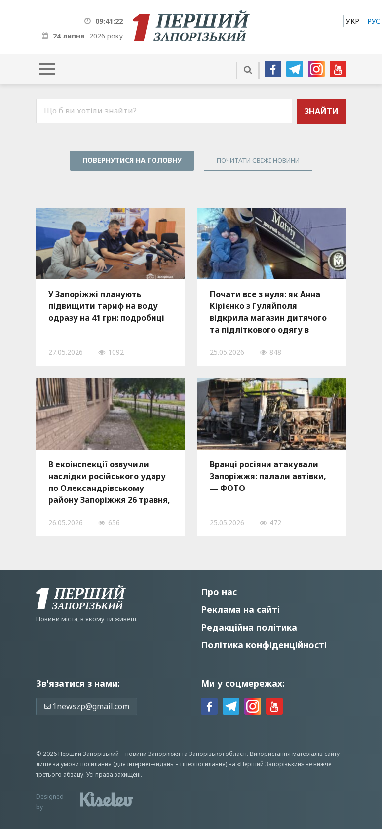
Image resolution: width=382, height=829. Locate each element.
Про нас (219, 592)
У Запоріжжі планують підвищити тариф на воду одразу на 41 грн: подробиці (106, 306)
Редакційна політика (249, 627)
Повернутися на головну (132, 160)
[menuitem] (352, 21)
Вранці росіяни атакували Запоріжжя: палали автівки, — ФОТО (268, 476)
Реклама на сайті (240, 609)
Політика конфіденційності (264, 645)
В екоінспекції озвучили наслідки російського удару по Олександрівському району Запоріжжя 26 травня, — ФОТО (109, 482)
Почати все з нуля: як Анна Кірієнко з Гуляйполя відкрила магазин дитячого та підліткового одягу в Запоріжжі (268, 312)
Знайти (322, 111)
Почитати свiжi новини (258, 160)
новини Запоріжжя (152, 754)
